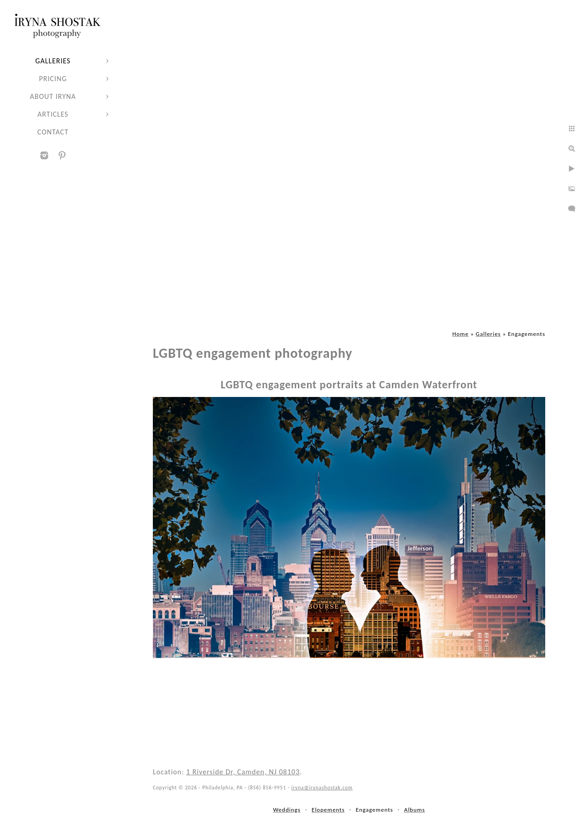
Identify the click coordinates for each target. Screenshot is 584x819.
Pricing (53, 78)
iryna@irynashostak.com (322, 787)
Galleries (52, 61)
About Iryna (53, 96)
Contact (52, 132)
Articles (52, 114)
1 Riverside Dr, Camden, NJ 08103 (243, 771)
